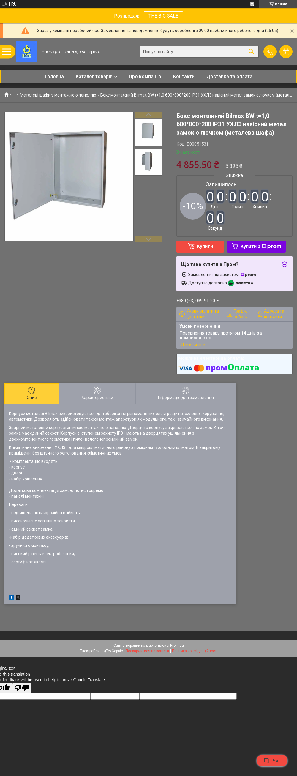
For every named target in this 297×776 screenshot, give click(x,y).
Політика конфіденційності (194, 651)
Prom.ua (177, 645)
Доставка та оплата (229, 76)
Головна (54, 76)
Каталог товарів (94, 76)
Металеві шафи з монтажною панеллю (58, 95)
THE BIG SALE (163, 16)
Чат (272, 760)
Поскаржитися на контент (147, 651)
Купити (205, 246)
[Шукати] (251, 51)
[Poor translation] (21, 688)
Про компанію (145, 76)
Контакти (184, 76)
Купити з (261, 246)
